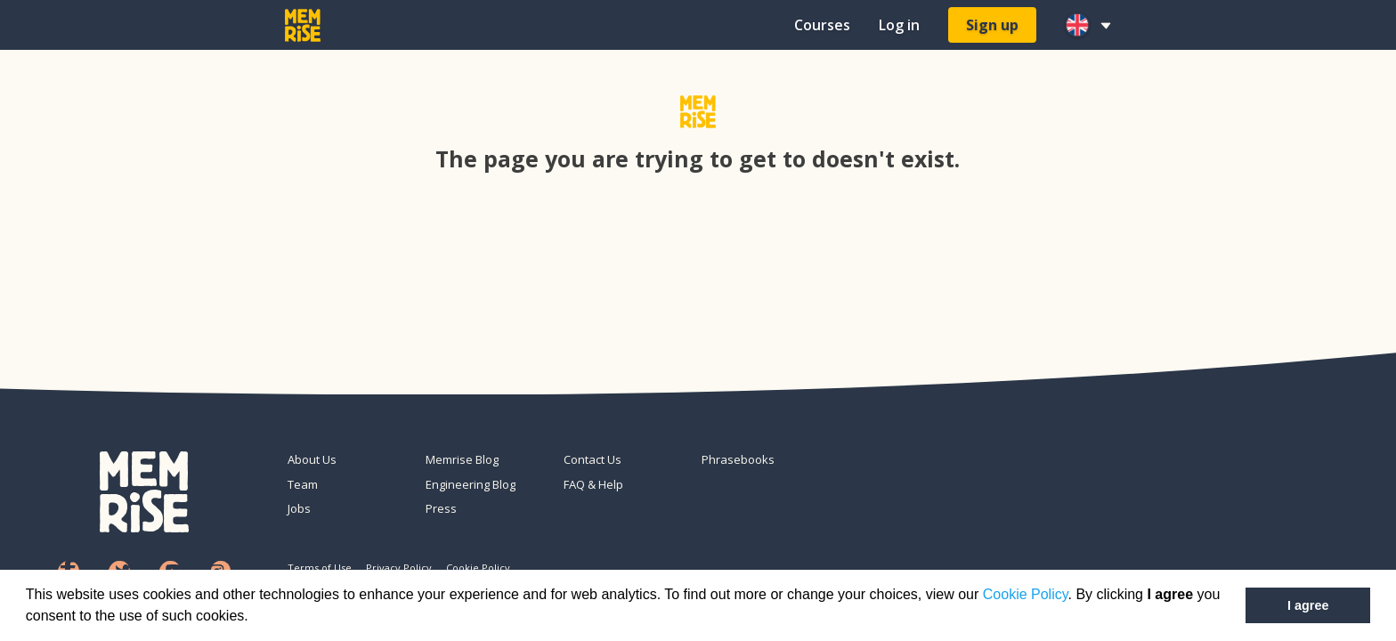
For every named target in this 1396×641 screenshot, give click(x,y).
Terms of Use (320, 567)
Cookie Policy (1025, 594)
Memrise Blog (462, 459)
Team (303, 484)
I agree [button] (1307, 605)
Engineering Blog (470, 484)
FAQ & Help (593, 484)
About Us (312, 459)
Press (441, 508)
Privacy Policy (399, 567)
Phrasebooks (738, 459)
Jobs (299, 508)
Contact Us (592, 459)
